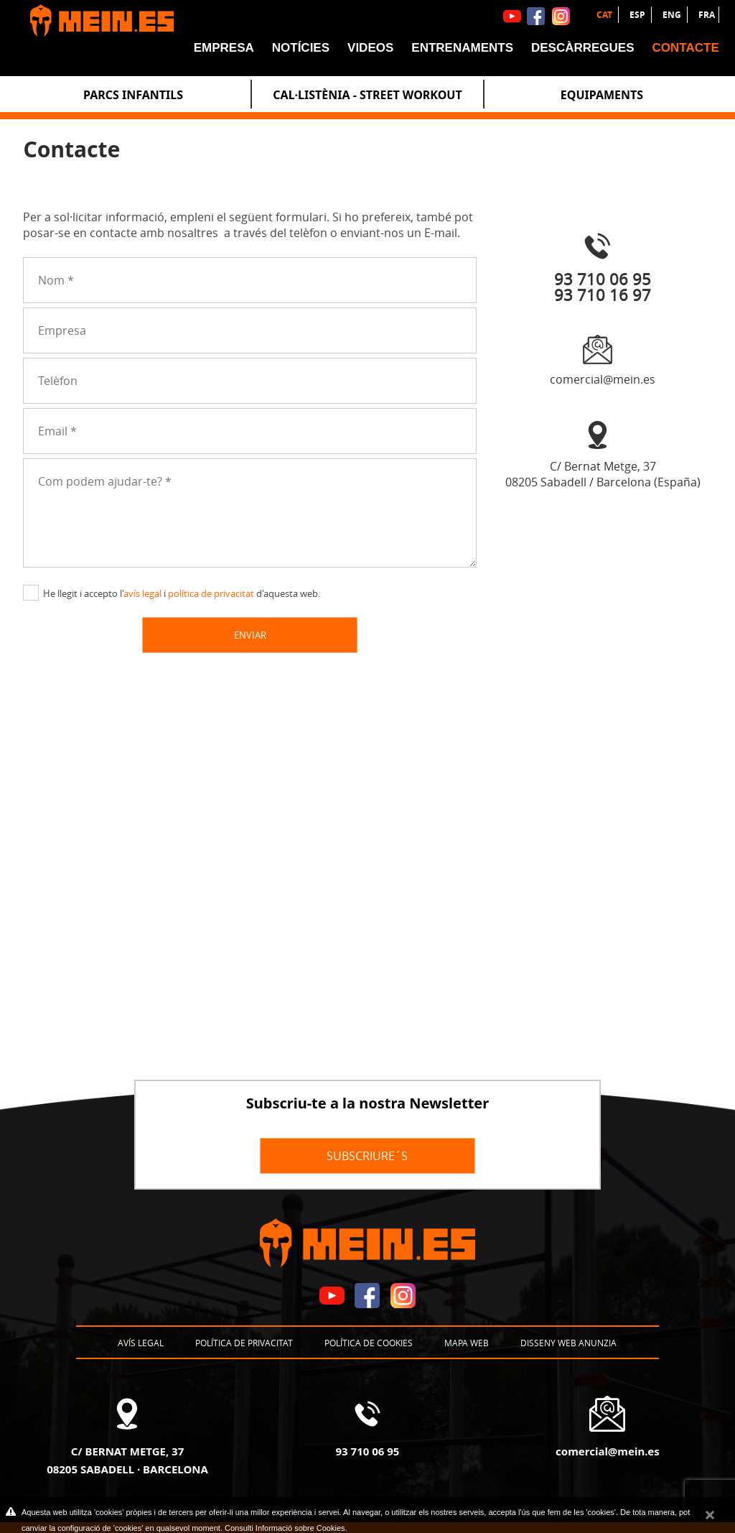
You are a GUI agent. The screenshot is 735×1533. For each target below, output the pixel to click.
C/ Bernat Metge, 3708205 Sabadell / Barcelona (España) (603, 474)
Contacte (685, 48)
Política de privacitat (244, 1342)
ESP (638, 15)
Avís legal (141, 1342)
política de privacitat (211, 593)
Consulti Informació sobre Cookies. (286, 1528)
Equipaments (602, 95)
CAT (605, 15)
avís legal (142, 593)
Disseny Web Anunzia (568, 1342)
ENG (673, 15)
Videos (370, 48)
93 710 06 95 (368, 1451)
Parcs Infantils (133, 95)
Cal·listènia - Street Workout (367, 95)
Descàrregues (583, 48)
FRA (706, 15)
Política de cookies (368, 1342)
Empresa (224, 48)
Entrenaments (462, 48)
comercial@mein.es (602, 379)
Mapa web (466, 1342)
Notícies (300, 48)
